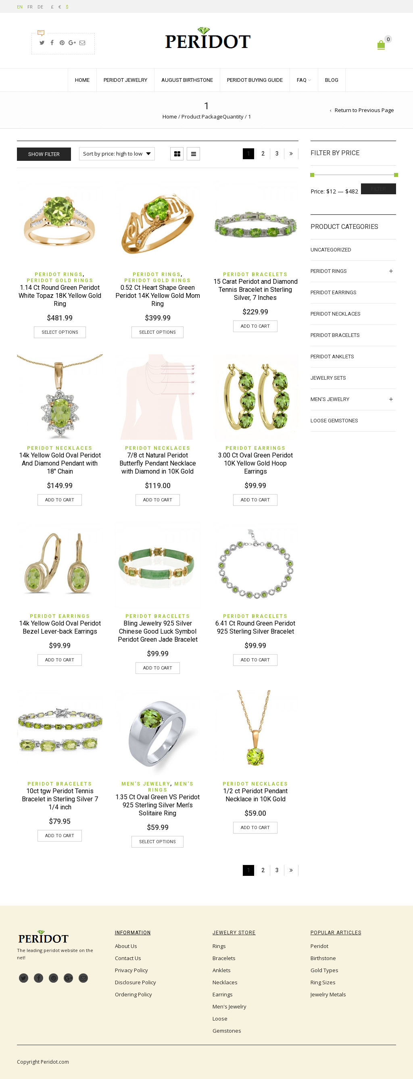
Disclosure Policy (135, 982)
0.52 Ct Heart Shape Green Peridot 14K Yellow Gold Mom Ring (157, 296)
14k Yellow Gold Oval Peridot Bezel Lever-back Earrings (60, 627)
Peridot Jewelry (125, 80)
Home (82, 80)
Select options (60, 332)
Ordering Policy (133, 994)
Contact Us (128, 958)
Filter (378, 189)
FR (30, 7)
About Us (126, 946)
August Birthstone (187, 80)
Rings (219, 946)
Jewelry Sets (328, 378)
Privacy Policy (131, 970)
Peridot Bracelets (255, 274)
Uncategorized (331, 250)
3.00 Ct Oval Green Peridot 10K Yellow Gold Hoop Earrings (255, 463)
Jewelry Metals (328, 994)
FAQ (302, 80)
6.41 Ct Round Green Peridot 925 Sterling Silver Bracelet (255, 627)
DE (40, 7)
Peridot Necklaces (59, 448)
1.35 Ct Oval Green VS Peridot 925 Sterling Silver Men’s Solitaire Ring (157, 805)
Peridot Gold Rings (60, 280)
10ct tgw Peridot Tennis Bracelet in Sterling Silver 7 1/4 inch (60, 799)
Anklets (222, 970)
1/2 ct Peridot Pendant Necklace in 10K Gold (255, 795)
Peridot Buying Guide (255, 80)
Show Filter (44, 154)
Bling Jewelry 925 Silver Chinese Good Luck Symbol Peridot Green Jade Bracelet (158, 631)
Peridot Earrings (255, 448)
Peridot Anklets (332, 356)
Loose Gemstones (334, 421)
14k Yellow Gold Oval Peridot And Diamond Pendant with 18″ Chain (60, 463)
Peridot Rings (59, 274)
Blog (331, 80)
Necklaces (225, 982)
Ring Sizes (323, 982)
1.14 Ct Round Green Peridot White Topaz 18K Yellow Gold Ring (60, 296)
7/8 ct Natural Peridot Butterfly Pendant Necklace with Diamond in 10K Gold (157, 463)
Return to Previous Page (364, 110)
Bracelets (224, 958)
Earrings (223, 994)
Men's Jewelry (145, 784)
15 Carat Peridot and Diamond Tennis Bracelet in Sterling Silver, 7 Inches (255, 289)
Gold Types (324, 970)
